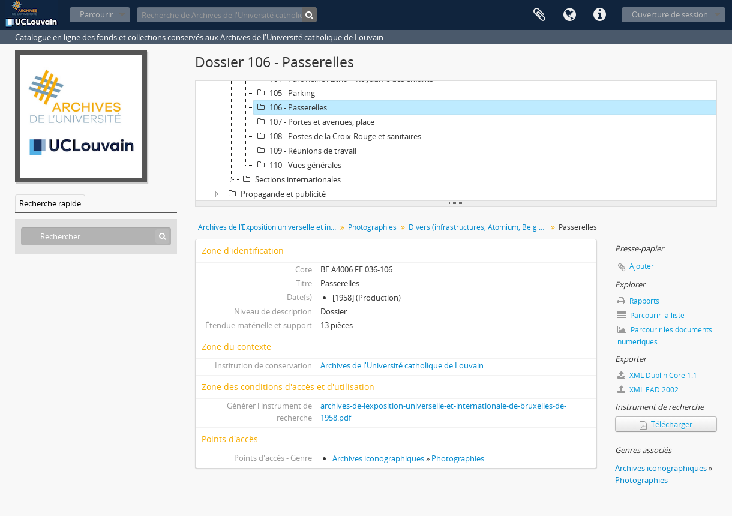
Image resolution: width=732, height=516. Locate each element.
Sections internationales (290, 179)
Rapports (638, 301)
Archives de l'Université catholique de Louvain (402, 365)
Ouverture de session (670, 14)
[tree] (456, 141)
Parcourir (96, 14)
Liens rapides (599, 15)
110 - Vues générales (297, 165)
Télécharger (666, 424)
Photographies (372, 227)
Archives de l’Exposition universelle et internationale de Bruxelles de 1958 (268, 227)
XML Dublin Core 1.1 (657, 375)
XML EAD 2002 (648, 390)
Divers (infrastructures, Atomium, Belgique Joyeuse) (479, 227)
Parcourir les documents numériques (664, 336)
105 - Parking (284, 93)
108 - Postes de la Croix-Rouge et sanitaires (337, 136)
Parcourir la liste (651, 315)
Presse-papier (539, 15)
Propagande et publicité (275, 194)
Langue (569, 15)
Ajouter (641, 266)
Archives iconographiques (378, 458)
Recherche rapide (50, 203)
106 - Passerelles (290, 107)
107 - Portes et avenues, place (314, 122)
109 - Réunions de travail (305, 150)
